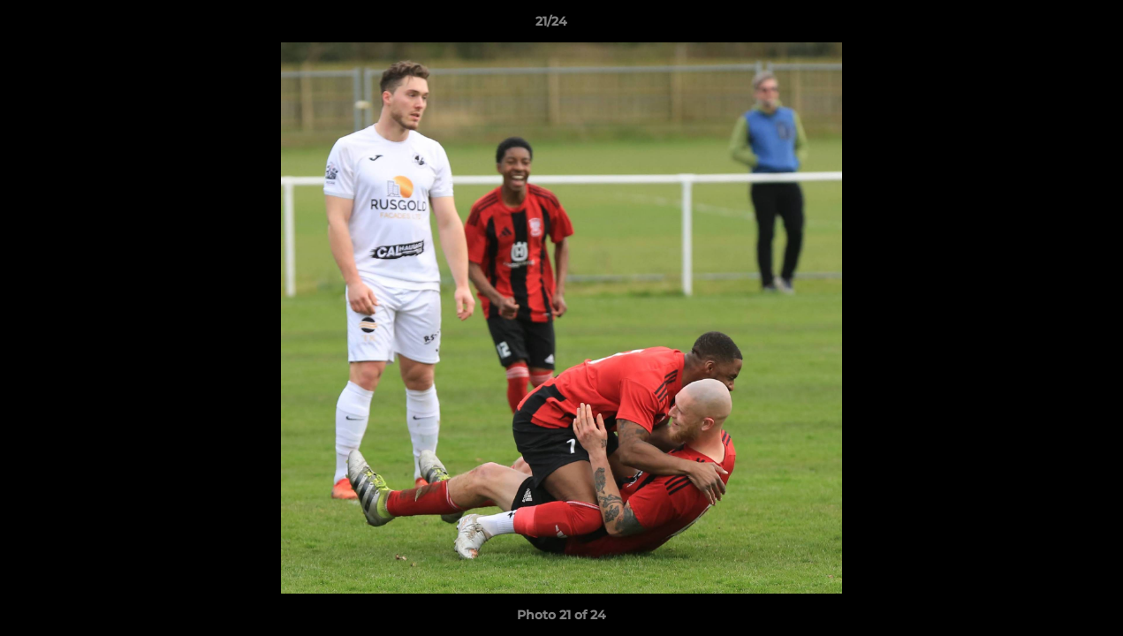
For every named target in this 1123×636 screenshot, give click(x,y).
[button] (1048, 26)
